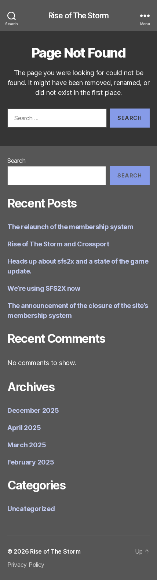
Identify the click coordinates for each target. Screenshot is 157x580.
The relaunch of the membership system (70, 227)
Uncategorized (31, 509)
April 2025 (24, 428)
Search (16, 160)
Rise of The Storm (78, 15)
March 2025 (26, 445)
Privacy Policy (25, 564)
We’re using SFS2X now (43, 288)
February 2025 (30, 462)
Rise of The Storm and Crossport (58, 244)
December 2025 (33, 410)
